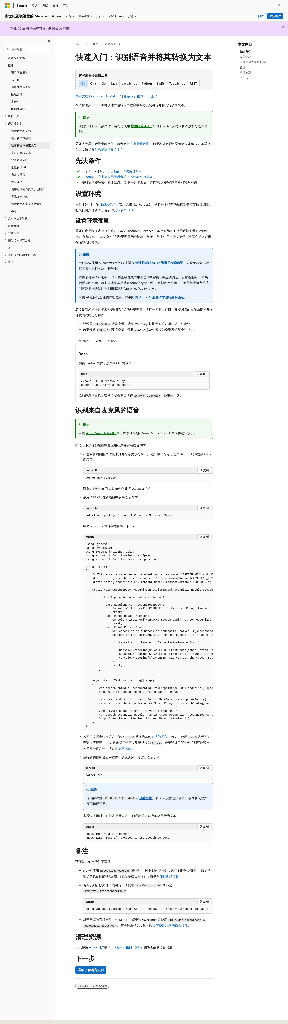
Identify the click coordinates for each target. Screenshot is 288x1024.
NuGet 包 (106, 204)
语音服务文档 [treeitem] (16, 58)
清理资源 (245, 72)
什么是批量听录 (138, 144)
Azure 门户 (96, 947)
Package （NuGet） (104, 96)
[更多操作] (209, 44)
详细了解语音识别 (91, 970)
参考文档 (81, 96)
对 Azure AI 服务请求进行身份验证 (159, 297)
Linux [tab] (99, 340)
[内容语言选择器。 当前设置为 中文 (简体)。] (16, 1017)
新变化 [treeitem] (15, 80)
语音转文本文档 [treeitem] (21, 131)
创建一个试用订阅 (126, 171)
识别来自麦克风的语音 (254, 62)
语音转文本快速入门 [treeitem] (23, 145)
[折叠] (49, 41)
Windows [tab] (84, 340)
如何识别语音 (169, 876)
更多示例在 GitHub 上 (139, 96)
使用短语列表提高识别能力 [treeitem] (28, 189)
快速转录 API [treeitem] (19, 160)
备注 (242, 67)
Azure (79, 44)
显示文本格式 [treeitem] (19, 196)
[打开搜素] (279, 5)
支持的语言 (159, 737)
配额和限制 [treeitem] (18, 109)
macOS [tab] (112, 340)
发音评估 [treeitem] (16, 182)
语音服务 (110, 44)
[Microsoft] (7, 5)
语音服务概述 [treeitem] (19, 72)
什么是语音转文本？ (109, 149)
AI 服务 (94, 44)
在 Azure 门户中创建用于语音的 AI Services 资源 (116, 177)
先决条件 (245, 51)
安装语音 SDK (123, 210)
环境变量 (145, 798)
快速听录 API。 (141, 126)
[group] (148, 635)
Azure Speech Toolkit (101, 433)
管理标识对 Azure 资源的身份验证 (159, 263)
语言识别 (124, 748)
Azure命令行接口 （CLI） (126, 947)
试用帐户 (275, 16)
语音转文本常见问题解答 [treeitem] (26, 204)
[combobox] (27, 49)
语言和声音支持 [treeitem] (21, 87)
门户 (261, 16)
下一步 (244, 78)
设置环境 (245, 57)
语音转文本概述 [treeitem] (21, 138)
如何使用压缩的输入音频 (170, 925)
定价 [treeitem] (14, 101)
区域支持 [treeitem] (16, 94)
